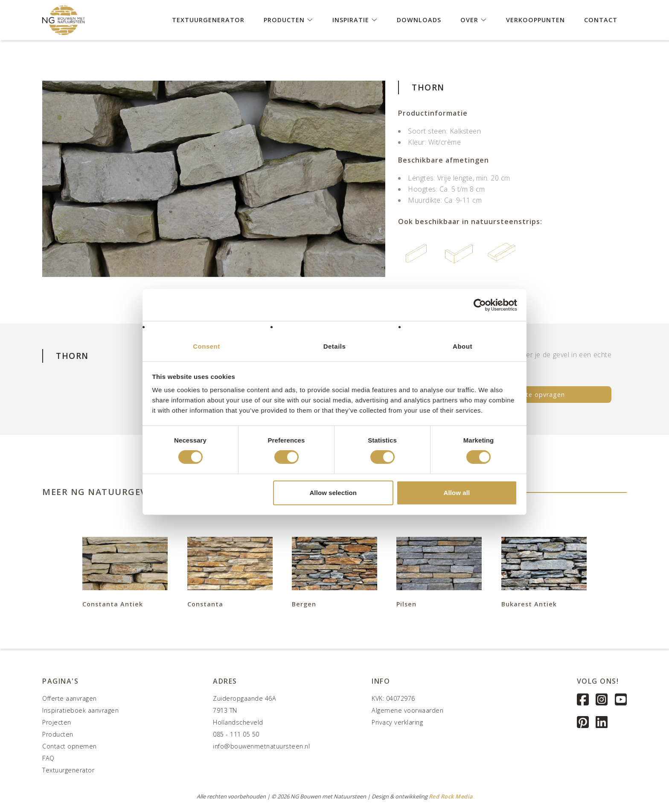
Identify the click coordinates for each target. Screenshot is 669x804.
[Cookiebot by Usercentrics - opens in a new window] (479, 304)
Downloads (419, 19)
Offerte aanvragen (69, 698)
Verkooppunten (535, 19)
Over (473, 19)
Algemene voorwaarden (407, 710)
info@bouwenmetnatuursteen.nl (261, 746)
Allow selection (333, 492)
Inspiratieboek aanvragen (80, 710)
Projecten (56, 722)
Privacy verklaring (397, 722)
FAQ (48, 758)
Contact (600, 19)
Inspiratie (355, 19)
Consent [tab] (206, 346)
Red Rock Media (451, 796)
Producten (288, 19)
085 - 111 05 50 (236, 734)
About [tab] (462, 346)
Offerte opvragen (537, 394)
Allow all (457, 492)
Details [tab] (334, 346)
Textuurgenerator (208, 19)
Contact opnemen (69, 746)
